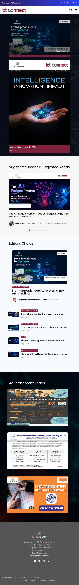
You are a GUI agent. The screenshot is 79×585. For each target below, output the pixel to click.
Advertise (51, 581)
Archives (43, 581)
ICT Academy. (20, 577)
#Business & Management (56, 223)
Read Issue (14, 150)
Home (26, 581)
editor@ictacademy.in (40, 555)
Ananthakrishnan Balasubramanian (28, 223)
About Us (34, 581)
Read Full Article (62, 51)
